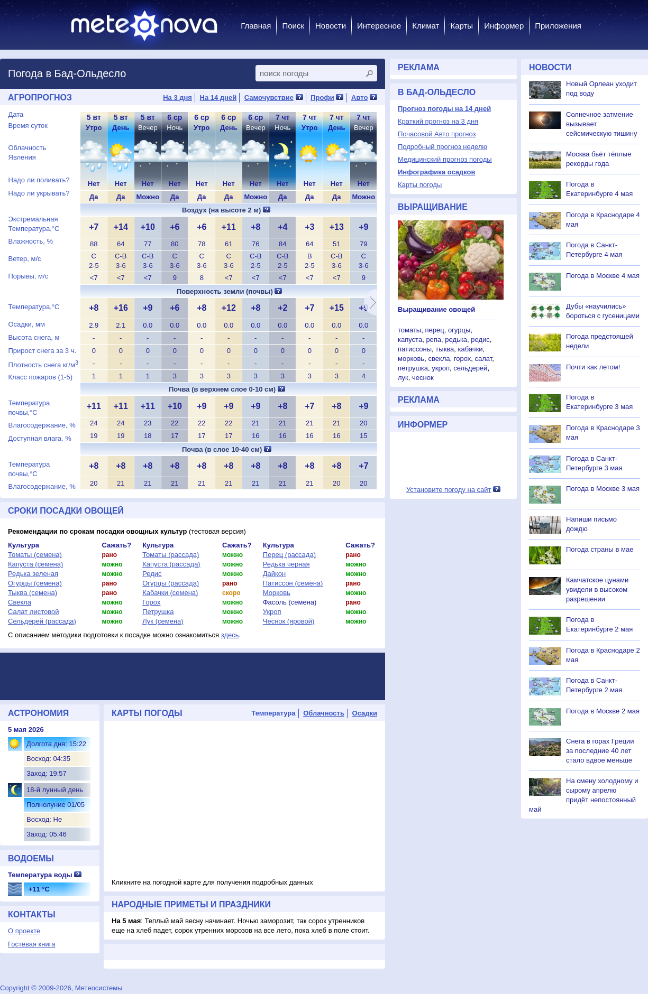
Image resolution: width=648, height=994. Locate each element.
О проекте (24, 931)
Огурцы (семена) (35, 583)
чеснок (423, 378)
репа (433, 339)
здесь (230, 635)
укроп (441, 368)
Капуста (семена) (35, 564)
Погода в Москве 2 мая (603, 711)
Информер (504, 25)
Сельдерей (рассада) (42, 621)
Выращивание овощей (436, 309)
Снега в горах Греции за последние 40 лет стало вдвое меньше (600, 750)
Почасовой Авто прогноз (437, 134)
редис (480, 339)
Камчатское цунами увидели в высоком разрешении (597, 589)
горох (462, 359)
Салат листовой (33, 612)
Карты (461, 25)
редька (456, 339)
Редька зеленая (33, 574)
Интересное (379, 25)
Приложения (558, 25)
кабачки (470, 349)
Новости (330, 25)
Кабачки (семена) (170, 593)
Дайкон (274, 574)
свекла (439, 359)
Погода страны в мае (599, 549)
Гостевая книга (31, 944)
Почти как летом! (593, 367)
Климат (425, 25)
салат (483, 359)
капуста (410, 339)
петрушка (413, 368)
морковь (411, 359)
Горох (151, 602)
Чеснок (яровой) (289, 621)
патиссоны (415, 349)
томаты (409, 330)
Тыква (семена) (32, 593)
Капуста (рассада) (171, 564)
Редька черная (286, 564)
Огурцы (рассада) (170, 583)
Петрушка (158, 612)
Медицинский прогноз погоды (445, 159)
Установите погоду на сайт (448, 490)
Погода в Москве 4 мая (603, 276)
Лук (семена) (162, 621)
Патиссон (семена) (293, 583)
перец (434, 330)
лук (403, 378)
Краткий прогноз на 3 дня (438, 121)
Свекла (19, 602)
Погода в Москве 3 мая (603, 489)
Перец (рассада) (289, 555)
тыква (444, 349)
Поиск (293, 25)
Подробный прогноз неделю (442, 147)
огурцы (459, 330)
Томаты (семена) (35, 555)
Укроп (272, 612)
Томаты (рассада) (170, 555)
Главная (256, 25)
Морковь (276, 593)
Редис (151, 574)
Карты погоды (420, 185)
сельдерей (470, 368)
